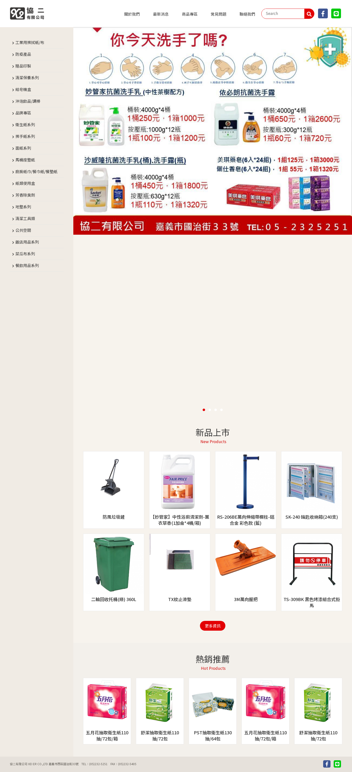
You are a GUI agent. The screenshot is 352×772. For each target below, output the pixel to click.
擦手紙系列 (25, 136)
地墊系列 (23, 207)
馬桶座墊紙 (25, 160)
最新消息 (161, 14)
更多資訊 (212, 626)
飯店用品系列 (27, 242)
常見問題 (218, 14)
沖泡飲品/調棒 (27, 101)
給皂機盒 (23, 89)
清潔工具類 (25, 218)
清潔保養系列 (27, 77)
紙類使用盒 (25, 183)
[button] (204, 409)
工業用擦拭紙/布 (29, 42)
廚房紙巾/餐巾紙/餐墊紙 (36, 171)
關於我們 (132, 14)
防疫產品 (23, 54)
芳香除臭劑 (25, 195)
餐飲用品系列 (27, 265)
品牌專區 (23, 113)
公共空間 (23, 230)
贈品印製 (23, 66)
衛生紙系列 (25, 124)
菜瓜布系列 (25, 254)
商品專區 (190, 14)
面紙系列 (23, 148)
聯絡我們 (247, 14)
